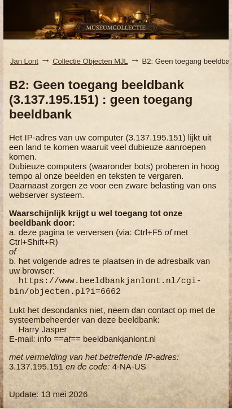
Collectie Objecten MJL (90, 61)
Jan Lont (24, 61)
